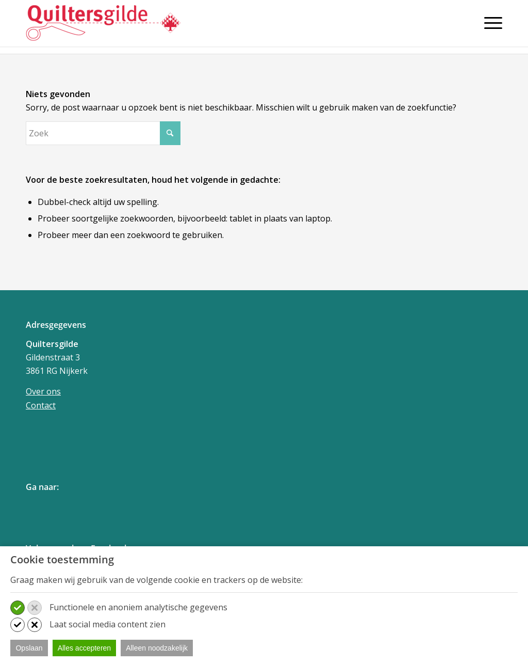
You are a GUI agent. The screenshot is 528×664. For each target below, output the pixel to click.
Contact (41, 405)
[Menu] (489, 22)
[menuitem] (489, 27)
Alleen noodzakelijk (157, 648)
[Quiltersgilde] (103, 23)
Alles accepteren (84, 648)
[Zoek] (103, 133)
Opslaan (28, 648)
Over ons (43, 391)
